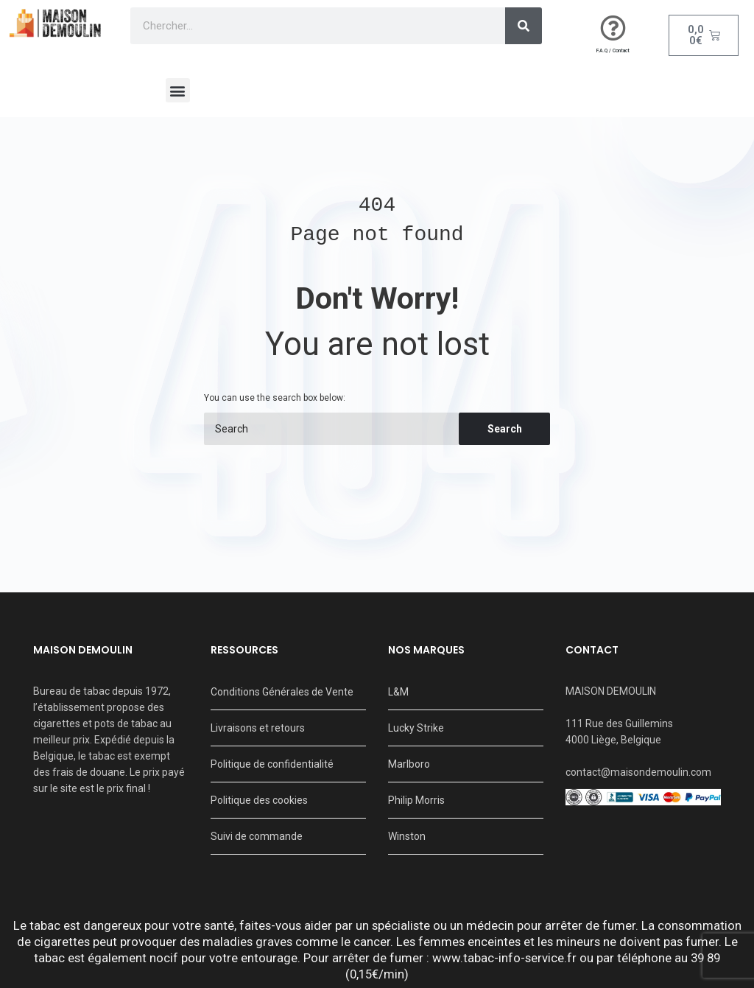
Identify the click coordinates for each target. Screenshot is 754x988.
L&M (398, 692)
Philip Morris (416, 800)
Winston (407, 836)
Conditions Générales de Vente (282, 692)
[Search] (523, 25)
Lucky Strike (416, 728)
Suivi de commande (257, 836)
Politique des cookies (259, 800)
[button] (178, 90)
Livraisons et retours (258, 728)
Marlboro (409, 764)
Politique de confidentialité (272, 764)
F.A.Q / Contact (613, 51)
